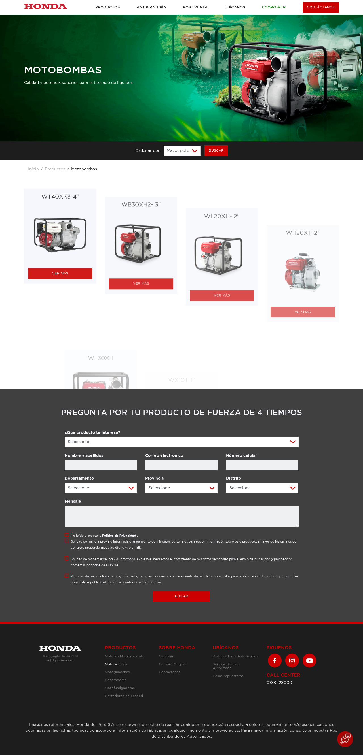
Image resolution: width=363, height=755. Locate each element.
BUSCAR (216, 150)
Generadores (115, 680)
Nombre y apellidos (84, 455)
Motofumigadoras (120, 688)
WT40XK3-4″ (60, 251)
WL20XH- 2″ (221, 287)
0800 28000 (279, 682)
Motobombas (116, 664)
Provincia (154, 478)
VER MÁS (60, 327)
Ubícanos (235, 7)
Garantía (166, 656)
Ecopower (274, 7)
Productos (107, 7)
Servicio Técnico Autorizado (227, 666)
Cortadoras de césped (124, 696)
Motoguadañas (117, 672)
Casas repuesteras (228, 676)
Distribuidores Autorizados (235, 656)
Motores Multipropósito (125, 656)
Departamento (79, 478)
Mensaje (73, 501)
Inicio (33, 169)
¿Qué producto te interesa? (92, 432)
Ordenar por (147, 150)
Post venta (195, 7)
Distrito (233, 478)
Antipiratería (151, 7)
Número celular (241, 455)
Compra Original (173, 664)
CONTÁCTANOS (321, 7)
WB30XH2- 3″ (141, 273)
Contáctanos (169, 672)
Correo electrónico (164, 455)
